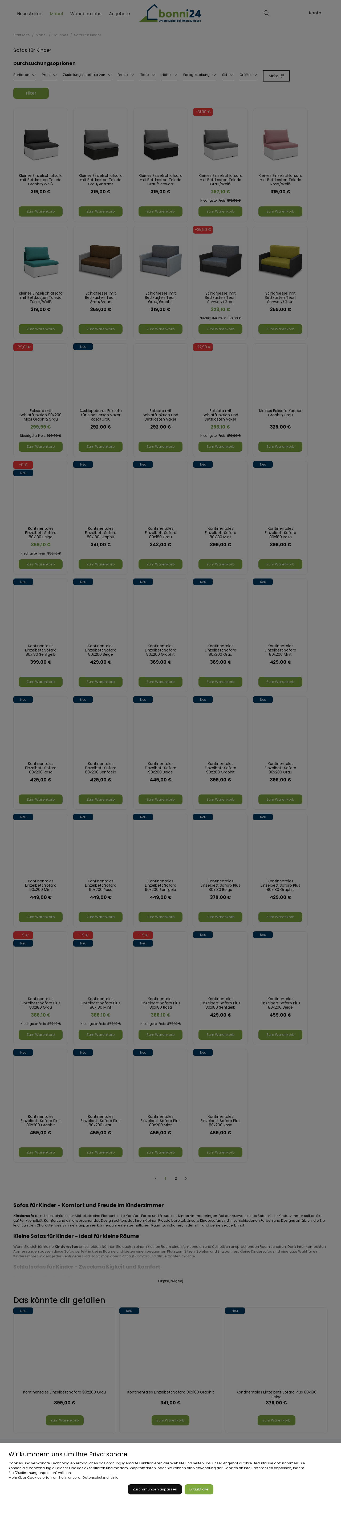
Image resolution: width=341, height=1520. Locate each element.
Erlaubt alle (199, 1489)
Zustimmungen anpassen (155, 1489)
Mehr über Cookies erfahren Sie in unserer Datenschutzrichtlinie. (64, 1477)
